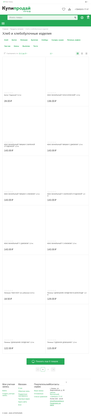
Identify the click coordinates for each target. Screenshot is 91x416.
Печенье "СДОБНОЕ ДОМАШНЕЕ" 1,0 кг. (63, 342)
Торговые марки (24, 399)
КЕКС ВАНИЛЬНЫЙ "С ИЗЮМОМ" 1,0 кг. (63, 243)
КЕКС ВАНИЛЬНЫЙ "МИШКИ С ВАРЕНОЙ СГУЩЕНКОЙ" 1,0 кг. (20, 145)
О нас (20, 388)
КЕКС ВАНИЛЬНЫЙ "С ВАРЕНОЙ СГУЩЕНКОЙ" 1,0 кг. (66, 195)
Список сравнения (40, 397)
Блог (20, 405)
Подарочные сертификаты (23, 395)
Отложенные (38, 394)
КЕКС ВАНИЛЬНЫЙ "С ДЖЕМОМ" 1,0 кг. (19, 243)
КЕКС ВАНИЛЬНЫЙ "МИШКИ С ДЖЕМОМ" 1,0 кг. (66, 145)
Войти (4, 391)
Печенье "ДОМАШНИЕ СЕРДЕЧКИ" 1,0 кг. (20, 342)
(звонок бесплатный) (54, 393)
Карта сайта (22, 402)
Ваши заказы (38, 391)
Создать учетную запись (8, 394)
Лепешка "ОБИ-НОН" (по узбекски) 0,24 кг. (20, 293)
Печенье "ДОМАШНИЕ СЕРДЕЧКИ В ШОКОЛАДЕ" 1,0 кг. (66, 294)
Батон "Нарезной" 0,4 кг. (13, 95)
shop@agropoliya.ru (57, 401)
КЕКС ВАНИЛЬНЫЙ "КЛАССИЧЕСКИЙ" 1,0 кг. (64, 95)
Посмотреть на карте (55, 404)
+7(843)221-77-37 (80, 9)
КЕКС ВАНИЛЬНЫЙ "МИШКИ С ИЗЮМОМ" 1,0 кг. (23, 194)
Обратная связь (24, 391)
